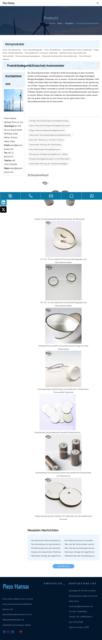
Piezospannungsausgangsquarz (27, 50)
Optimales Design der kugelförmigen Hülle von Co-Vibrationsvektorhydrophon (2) (80, 545)
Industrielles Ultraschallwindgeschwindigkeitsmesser (50, 129)
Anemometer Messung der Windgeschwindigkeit (48, 157)
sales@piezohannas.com (83, 600)
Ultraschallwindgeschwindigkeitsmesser (45, 143)
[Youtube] (20, 625)
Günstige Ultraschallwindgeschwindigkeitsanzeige (49, 114)
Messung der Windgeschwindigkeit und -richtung (48, 148)
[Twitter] (3, 209)
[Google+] (8, 625)
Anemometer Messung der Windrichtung (45, 138)
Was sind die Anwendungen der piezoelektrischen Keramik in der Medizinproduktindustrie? (80, 542)
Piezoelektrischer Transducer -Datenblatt (41, 47)
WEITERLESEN (63, 560)
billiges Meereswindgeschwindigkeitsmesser (47, 124)
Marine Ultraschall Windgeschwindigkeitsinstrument (49, 119)
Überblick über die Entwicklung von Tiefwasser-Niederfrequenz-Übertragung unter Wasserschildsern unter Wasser (80, 549)
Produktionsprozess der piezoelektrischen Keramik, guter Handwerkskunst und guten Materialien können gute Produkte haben (46, 542)
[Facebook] (4, 625)
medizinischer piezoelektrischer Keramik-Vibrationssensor (57, 426)
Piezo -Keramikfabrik (52, 43)
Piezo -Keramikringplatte (32, 43)
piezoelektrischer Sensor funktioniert (77, 43)
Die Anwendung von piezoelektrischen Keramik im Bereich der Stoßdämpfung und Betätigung (46, 538)
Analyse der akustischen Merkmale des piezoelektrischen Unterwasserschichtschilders (46, 545)
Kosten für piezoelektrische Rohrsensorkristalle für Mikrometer (60, 213)
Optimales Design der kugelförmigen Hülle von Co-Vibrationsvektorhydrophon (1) (46, 549)
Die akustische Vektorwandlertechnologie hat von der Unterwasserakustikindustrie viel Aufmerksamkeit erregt (46, 534)
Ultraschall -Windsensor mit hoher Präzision (46, 133)
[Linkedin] (3, 202)
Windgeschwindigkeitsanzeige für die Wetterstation (49, 153)
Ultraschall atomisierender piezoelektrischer (59, 50)
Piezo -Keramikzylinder (12, 43)
